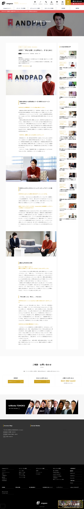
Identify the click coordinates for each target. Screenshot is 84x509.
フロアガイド (72, 475)
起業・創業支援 (56, 470)
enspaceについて (5, 468)
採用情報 (3, 487)
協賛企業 (3, 477)
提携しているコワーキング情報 (59, 479)
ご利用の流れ (72, 480)
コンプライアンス (59, 487)
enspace (65, 429)
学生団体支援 (4, 480)
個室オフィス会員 (22, 472)
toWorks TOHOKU (74, 487)
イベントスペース (39, 472)
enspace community (56, 474)
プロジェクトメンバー (6, 472)
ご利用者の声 (4, 475)
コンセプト (4, 470)
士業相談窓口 (55, 477)
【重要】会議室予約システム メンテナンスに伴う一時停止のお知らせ (22, 11)
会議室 (37, 470)
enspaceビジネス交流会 (57, 476)
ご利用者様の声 (73, 468)
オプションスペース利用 (40, 468)
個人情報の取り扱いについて (48, 487)
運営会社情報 (18, 487)
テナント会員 (21, 470)
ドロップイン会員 (22, 477)
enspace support (57, 472)
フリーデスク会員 (22, 475)
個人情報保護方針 (32, 487)
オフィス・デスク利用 (23, 468)
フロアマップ (72, 473)
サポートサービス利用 (57, 468)
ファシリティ (72, 478)
